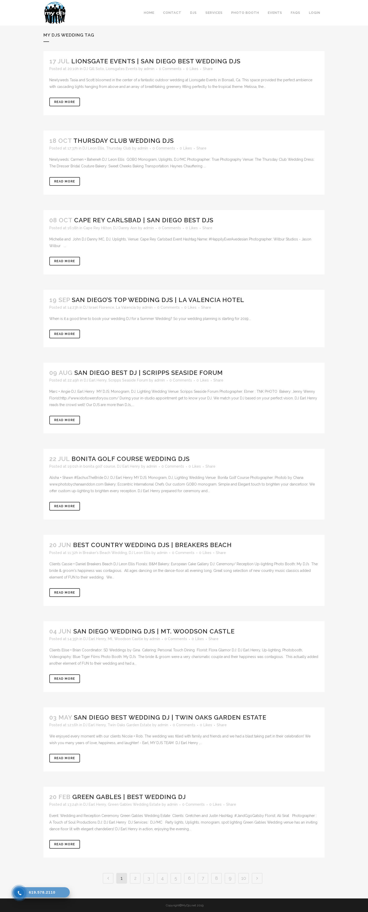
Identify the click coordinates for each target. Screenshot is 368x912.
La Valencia (126, 307)
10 (243, 878)
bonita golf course (99, 466)
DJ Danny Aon (125, 228)
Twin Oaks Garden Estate (129, 725)
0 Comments (170, 69)
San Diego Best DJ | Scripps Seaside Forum (148, 372)
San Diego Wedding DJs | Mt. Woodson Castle (154, 631)
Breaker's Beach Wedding (105, 553)
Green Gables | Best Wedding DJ (129, 797)
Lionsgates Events (121, 69)
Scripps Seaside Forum (128, 380)
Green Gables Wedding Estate (134, 804)
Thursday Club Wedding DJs (123, 140)
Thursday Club (118, 148)
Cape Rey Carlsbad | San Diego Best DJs (143, 220)
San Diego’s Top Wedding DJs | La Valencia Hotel (158, 300)
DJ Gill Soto (94, 69)
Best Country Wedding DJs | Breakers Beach (152, 545)
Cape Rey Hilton (97, 228)
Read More (64, 102)
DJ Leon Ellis (93, 148)
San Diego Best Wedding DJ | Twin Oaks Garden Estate (170, 717)
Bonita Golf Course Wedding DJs (131, 459)
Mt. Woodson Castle (125, 639)
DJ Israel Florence (98, 307)
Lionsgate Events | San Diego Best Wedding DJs (155, 61)
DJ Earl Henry (95, 380)
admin (149, 69)
